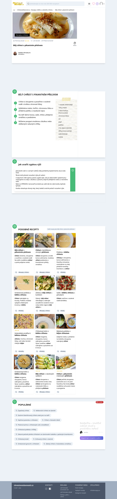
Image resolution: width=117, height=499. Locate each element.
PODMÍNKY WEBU (81, 485)
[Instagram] (46, 489)
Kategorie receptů (80, 493)
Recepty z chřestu (22, 35)
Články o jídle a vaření (64, 495)
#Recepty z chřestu (24, 272)
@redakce (21, 54)
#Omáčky (21, 351)
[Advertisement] (91, 35)
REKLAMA (63, 485)
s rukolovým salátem (45, 375)
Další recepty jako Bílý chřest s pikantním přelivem (61, 229)
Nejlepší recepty (80, 490)
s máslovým (64, 375)
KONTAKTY (48, 485)
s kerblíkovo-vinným (43, 251)
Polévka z (63, 253)
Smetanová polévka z (23, 294)
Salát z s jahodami (66, 294)
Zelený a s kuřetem (44, 294)
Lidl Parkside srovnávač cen (64, 489)
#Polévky (63, 272)
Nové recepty (79, 488)
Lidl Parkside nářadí (66, 492)
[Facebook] (50, 489)
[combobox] (55, 3)
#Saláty (63, 310)
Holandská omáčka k (23, 334)
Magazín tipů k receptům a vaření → (91, 438)
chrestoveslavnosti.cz (23, 485)
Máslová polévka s (64, 332)
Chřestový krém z (42, 332)
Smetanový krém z (22, 373)
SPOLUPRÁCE (94, 485)
